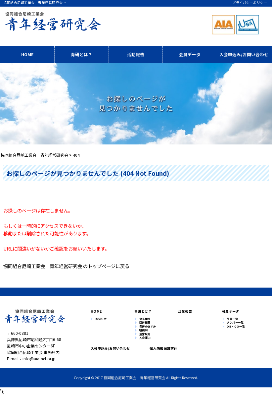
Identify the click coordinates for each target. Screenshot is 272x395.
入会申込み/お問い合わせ (243, 54)
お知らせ (101, 319)
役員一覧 (232, 319)
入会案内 (145, 337)
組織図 (143, 330)
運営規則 (145, 334)
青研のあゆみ (147, 326)
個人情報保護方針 (160, 348)
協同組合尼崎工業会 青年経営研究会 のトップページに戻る (66, 265)
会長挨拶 (145, 319)
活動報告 (135, 54)
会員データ (190, 54)
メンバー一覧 (235, 322)
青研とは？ (81, 54)
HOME (27, 54)
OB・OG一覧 (236, 326)
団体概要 (145, 322)
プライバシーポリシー (249, 2)
